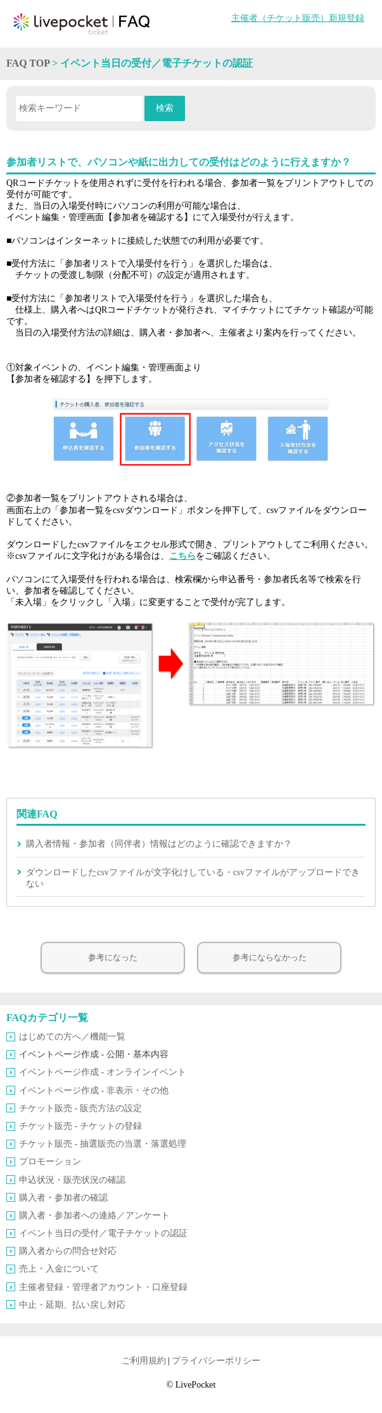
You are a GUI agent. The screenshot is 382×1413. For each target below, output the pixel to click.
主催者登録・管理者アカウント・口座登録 (103, 1287)
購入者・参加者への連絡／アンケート (94, 1215)
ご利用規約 (144, 1360)
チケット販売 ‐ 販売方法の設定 (80, 1108)
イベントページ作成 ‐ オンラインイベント (102, 1072)
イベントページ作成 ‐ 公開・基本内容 (94, 1054)
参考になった (112, 957)
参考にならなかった (269, 957)
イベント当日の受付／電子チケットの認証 (103, 1233)
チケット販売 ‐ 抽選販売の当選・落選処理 (102, 1144)
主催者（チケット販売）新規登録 (297, 18)
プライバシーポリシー (216, 1360)
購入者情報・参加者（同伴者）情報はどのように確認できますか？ (159, 844)
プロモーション (50, 1161)
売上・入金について (59, 1268)
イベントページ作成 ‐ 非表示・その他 (94, 1090)
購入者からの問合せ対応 (68, 1251)
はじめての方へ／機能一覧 (72, 1036)
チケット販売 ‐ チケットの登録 (80, 1126)
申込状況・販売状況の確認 (72, 1180)
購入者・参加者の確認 (63, 1197)
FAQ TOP (27, 63)
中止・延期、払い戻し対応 (72, 1305)
